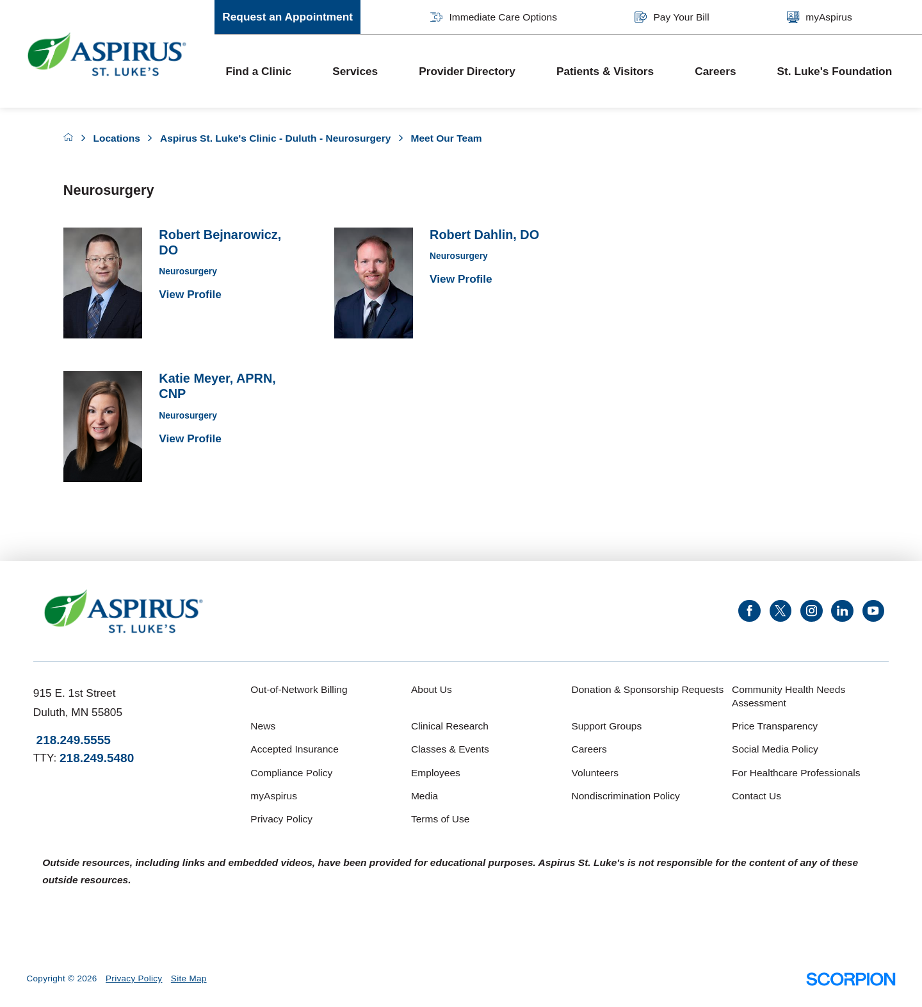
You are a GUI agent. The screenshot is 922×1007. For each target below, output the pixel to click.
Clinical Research (450, 725)
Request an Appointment (287, 16)
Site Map (189, 978)
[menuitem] (267, 71)
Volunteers (594, 772)
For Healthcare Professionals (796, 772)
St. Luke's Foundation (835, 71)
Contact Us (756, 795)
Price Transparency (775, 725)
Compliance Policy (291, 772)
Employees (435, 772)
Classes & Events (450, 749)
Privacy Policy (281, 818)
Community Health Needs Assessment (788, 696)
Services (355, 71)
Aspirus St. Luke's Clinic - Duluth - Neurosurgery (275, 138)
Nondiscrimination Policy (625, 795)
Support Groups (606, 725)
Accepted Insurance (294, 749)
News (262, 725)
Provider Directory (467, 71)
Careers (715, 71)
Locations (116, 138)
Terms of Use (440, 818)
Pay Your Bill (672, 17)
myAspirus (819, 17)
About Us (431, 689)
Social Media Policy (775, 749)
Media (424, 795)
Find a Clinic (258, 71)
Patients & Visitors (605, 71)
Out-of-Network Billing (298, 689)
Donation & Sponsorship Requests (647, 689)
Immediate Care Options (493, 17)
